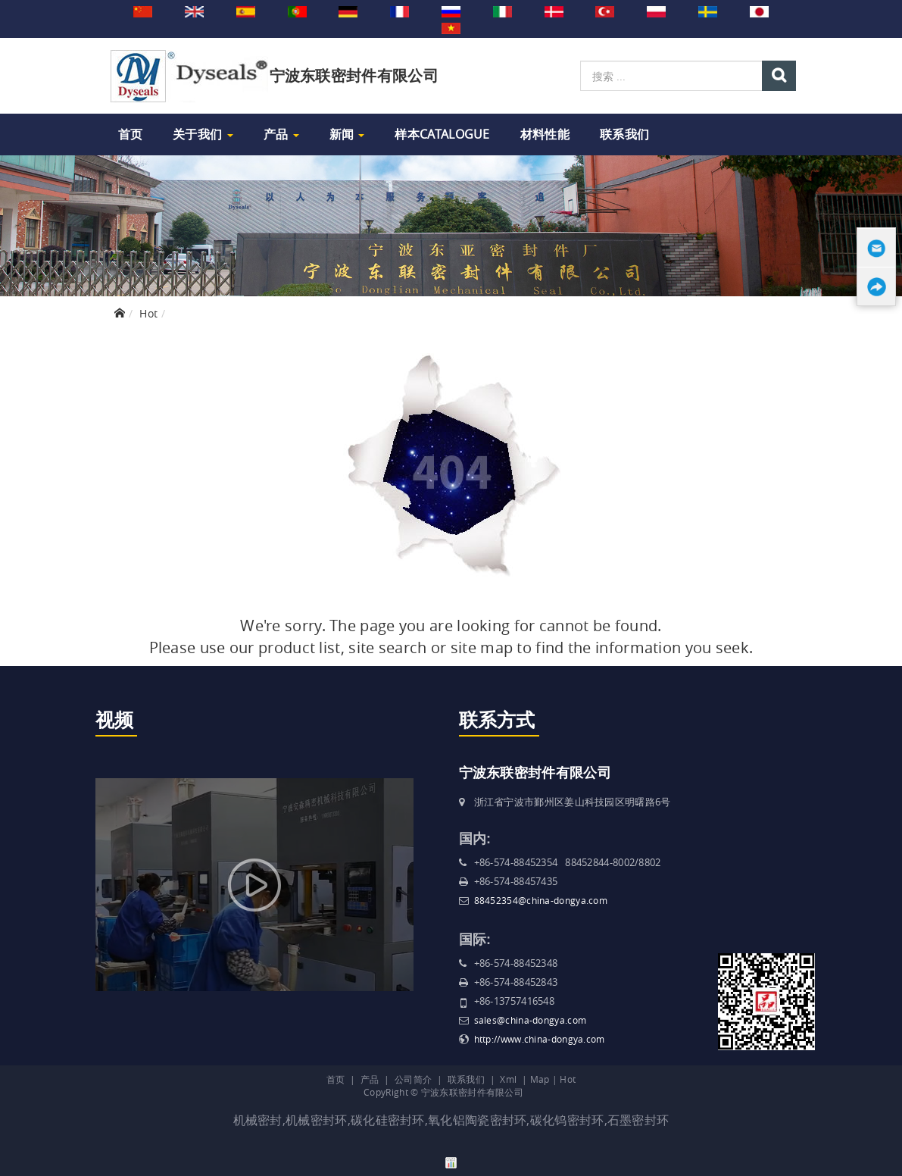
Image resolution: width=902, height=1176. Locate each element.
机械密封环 (317, 1120)
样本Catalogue (442, 134)
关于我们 (203, 134)
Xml (508, 1079)
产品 (281, 134)
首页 (130, 134)
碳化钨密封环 (567, 1120)
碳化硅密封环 (388, 1120)
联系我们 (624, 134)
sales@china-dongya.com (530, 1020)
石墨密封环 (638, 1120)
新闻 (347, 134)
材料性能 (545, 134)
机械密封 (257, 1120)
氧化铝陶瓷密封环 (477, 1120)
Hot (148, 313)
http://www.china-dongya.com (539, 1039)
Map (540, 1079)
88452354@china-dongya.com (541, 900)
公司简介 (413, 1079)
